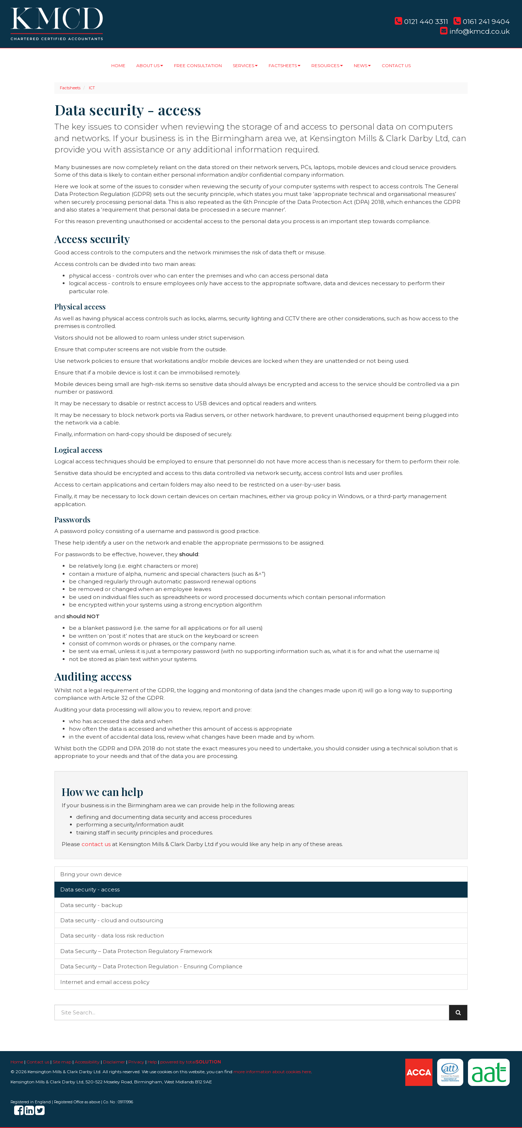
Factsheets (285, 65)
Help (152, 1062)
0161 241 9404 (481, 21)
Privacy (136, 1062)
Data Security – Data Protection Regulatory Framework (136, 951)
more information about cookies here (272, 1071)
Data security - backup (91, 905)
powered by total (190, 1062)
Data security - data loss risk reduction (112, 935)
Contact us (396, 65)
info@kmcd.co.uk (475, 31)
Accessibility (87, 1062)
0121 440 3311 (421, 21)
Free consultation (198, 65)
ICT (92, 87)
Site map (62, 1062)
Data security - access (90, 889)
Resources (327, 65)
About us (149, 65)
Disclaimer (114, 1062)
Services (245, 65)
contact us (96, 844)
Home (118, 65)
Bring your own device (91, 874)
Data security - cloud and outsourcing (111, 920)
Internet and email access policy (104, 982)
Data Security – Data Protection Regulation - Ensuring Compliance (151, 966)
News (362, 65)
